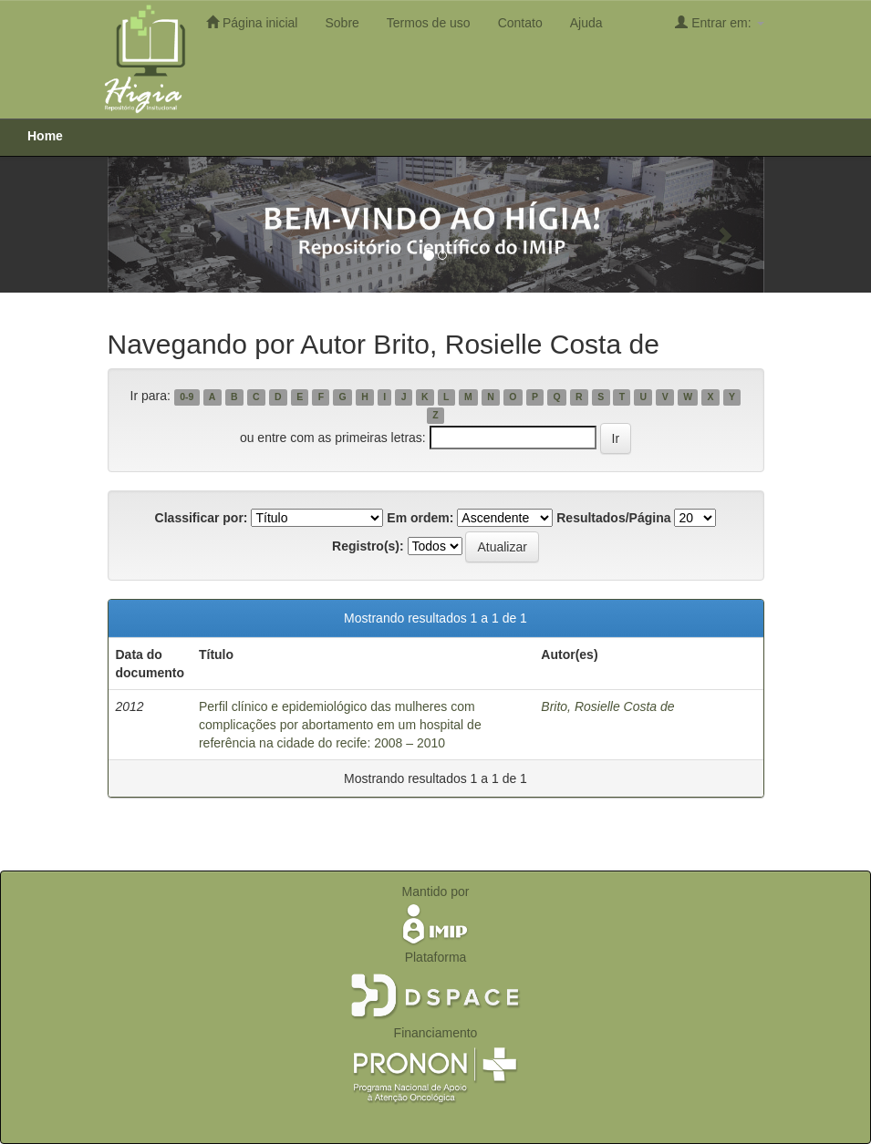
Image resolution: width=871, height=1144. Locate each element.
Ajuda (586, 22)
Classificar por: (201, 517)
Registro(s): (368, 546)
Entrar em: (719, 22)
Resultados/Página (613, 517)
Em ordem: (420, 517)
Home (45, 136)
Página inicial (251, 22)
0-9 (186, 396)
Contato (520, 22)
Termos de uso (429, 22)
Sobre (341, 22)
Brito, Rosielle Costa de (607, 706)
